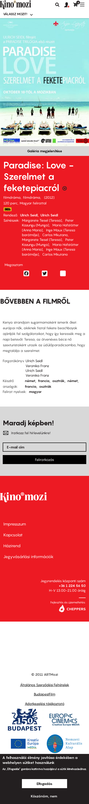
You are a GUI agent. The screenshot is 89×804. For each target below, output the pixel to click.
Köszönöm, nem (44, 796)
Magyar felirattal (33, 203)
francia (43, 381)
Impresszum (14, 524)
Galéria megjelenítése (44, 151)
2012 (49, 197)
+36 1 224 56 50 (72, 586)
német (30, 381)
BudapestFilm (44, 694)
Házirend (12, 545)
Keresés (57, 4)
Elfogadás (44, 784)
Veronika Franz (37, 366)
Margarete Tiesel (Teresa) (42, 220)
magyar (35, 392)
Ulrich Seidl (29, 215)
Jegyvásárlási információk (28, 556)
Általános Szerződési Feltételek (44, 685)
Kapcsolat (13, 535)
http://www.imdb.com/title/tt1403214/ (7, 209)
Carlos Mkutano (55, 235)
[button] (68, 5)
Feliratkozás (44, 460)
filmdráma (12, 197)
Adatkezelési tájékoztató (44, 704)
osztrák (58, 381)
